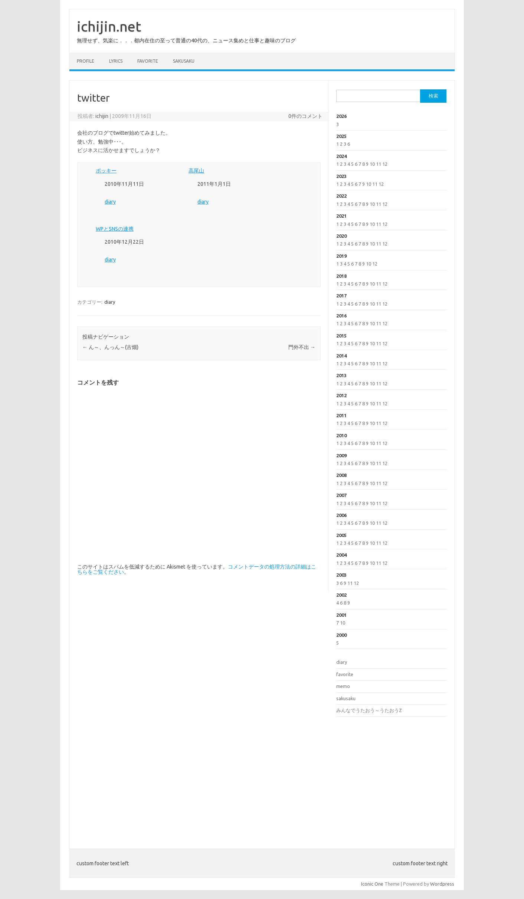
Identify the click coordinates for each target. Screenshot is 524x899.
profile (85, 61)
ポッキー (106, 171)
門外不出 (301, 347)
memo (343, 686)
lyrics (115, 61)
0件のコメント (305, 116)
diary (110, 202)
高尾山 (196, 171)
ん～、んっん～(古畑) (110, 347)
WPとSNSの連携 (115, 229)
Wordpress (442, 883)
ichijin (101, 116)
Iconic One (372, 883)
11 (378, 164)
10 (372, 164)
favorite (147, 61)
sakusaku (183, 61)
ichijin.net (109, 26)
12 (384, 164)
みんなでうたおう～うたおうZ (369, 710)
